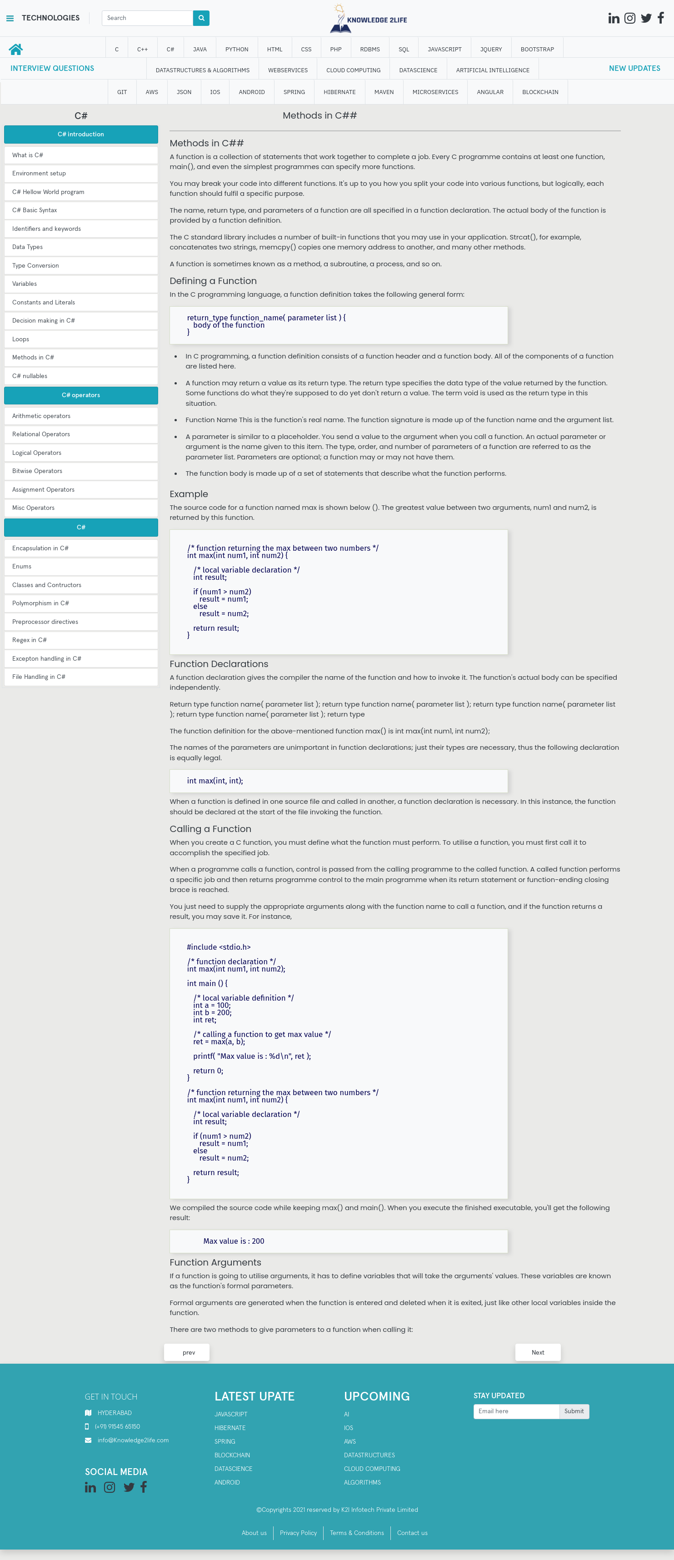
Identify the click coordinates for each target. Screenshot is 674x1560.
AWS (350, 1442)
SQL (404, 49)
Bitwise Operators (37, 471)
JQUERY (491, 49)
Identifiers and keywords (46, 229)
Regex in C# (29, 640)
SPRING (294, 92)
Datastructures (369, 1455)
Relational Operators (41, 434)
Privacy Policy (298, 1533)
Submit (574, 1411)
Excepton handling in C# (46, 659)
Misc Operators (33, 508)
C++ (142, 49)
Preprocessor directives (45, 622)
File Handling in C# (38, 677)
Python (237, 49)
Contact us (412, 1533)
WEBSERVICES (288, 70)
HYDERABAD (115, 1413)
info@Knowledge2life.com (133, 1440)
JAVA (200, 49)
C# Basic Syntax (34, 210)
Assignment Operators (43, 490)
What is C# (27, 155)
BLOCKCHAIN (541, 92)
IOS (215, 92)
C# (171, 49)
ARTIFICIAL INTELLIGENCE (493, 70)
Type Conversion (35, 266)
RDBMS (370, 49)
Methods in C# (33, 357)
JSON (184, 92)
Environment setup (39, 173)
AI (346, 1414)
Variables (24, 284)
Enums (21, 566)
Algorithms (362, 1483)
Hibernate (230, 1428)
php (336, 49)
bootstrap (537, 49)
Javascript (231, 1414)
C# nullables (29, 376)
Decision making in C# (43, 321)
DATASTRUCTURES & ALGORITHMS (203, 70)
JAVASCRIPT (445, 49)
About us (254, 1533)
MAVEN (384, 92)
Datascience (234, 1469)
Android (227, 1483)
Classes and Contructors (46, 585)
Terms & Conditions (357, 1533)
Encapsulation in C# (40, 548)
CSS (306, 49)
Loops (20, 339)
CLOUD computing (354, 70)
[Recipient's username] (517, 1412)
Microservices (436, 92)
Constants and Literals (43, 302)
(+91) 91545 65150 (117, 1427)
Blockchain (232, 1455)
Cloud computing (372, 1469)
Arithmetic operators (41, 416)
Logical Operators (36, 453)
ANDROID (252, 92)
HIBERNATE (340, 92)
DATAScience (418, 70)
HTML (275, 49)
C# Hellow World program (48, 192)
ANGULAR (490, 92)
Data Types (27, 247)
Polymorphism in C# (40, 603)
